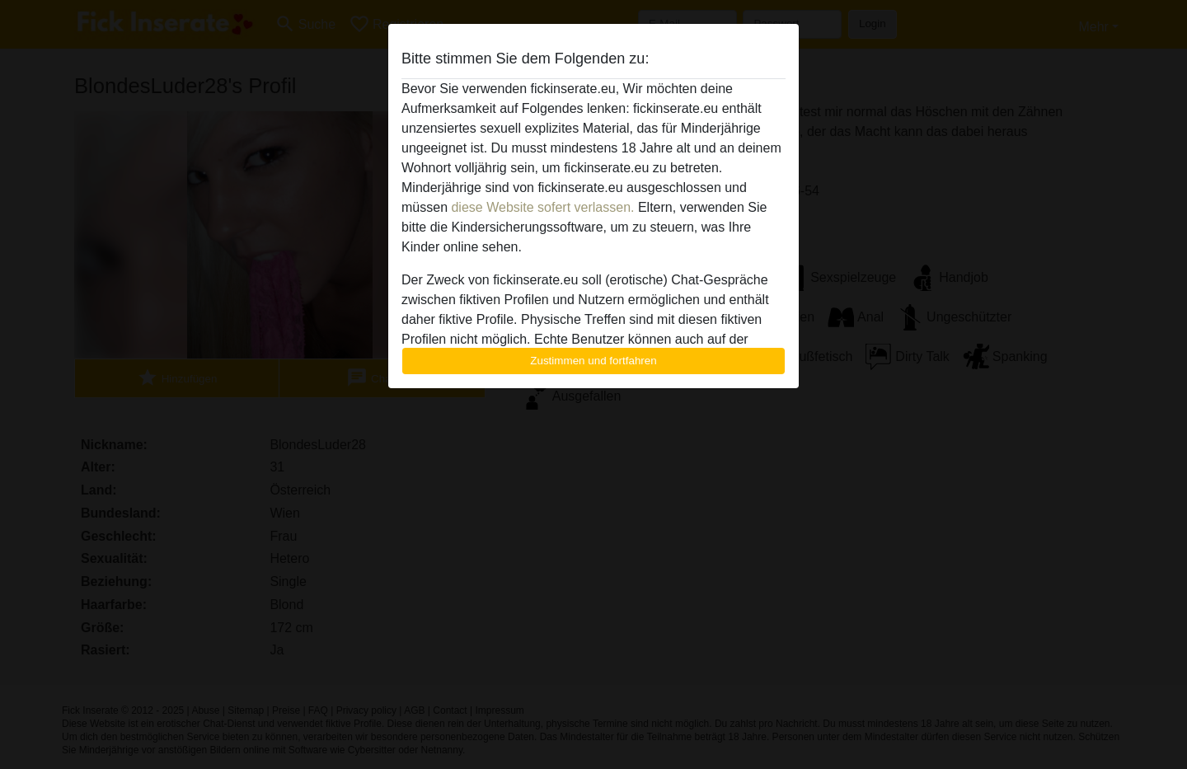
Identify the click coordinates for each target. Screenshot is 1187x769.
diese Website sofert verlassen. (542, 207)
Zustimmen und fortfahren (593, 360)
